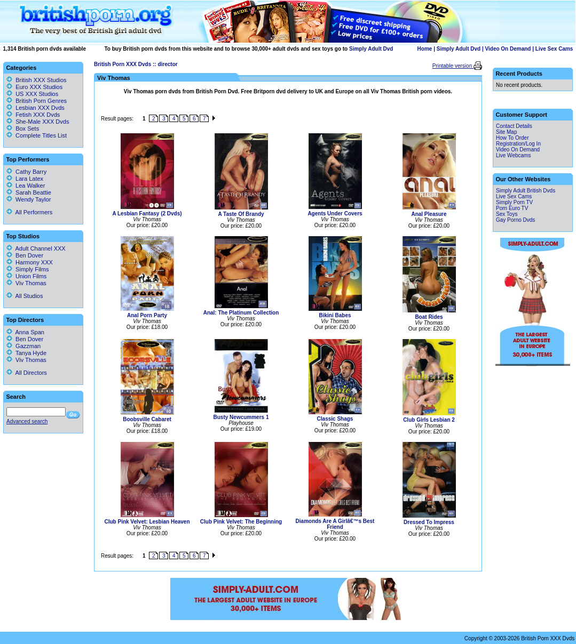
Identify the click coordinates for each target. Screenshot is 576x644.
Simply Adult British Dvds (525, 191)
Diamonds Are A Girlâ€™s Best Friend (335, 524)
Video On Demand (508, 49)
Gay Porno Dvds (515, 220)
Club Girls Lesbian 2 (429, 420)
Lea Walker (25, 185)
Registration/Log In (518, 144)
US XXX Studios (36, 94)
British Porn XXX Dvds (122, 64)
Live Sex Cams (554, 49)
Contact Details (514, 126)
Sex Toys (506, 214)
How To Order (512, 138)
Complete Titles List (36, 135)
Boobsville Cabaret (147, 419)
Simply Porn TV (514, 202)
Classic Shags (335, 419)
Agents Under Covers (334, 213)
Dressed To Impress (429, 522)
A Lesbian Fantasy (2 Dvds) (147, 213)
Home (424, 49)
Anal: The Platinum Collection (241, 313)
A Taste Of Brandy (241, 214)
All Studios (24, 296)
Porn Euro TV (512, 208)
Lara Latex (24, 178)
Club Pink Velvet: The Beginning (241, 522)
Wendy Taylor (28, 199)
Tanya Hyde (26, 353)
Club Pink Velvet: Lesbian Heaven (147, 522)
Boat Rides (429, 317)
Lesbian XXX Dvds (40, 107)
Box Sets (27, 128)
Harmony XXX (29, 262)
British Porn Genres (41, 101)
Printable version (453, 66)
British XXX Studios (40, 80)
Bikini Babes (335, 315)
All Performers (29, 212)
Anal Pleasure (428, 214)
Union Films (26, 276)
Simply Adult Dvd (371, 49)
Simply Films (27, 269)
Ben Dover (24, 255)
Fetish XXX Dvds (37, 114)
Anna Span (25, 332)
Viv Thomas (26, 283)
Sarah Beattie (28, 192)
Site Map (506, 132)
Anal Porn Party (147, 315)
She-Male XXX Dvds (42, 121)
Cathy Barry (26, 171)
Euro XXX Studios (38, 87)
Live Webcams (513, 155)
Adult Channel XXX (36, 248)
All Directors (26, 372)
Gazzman (23, 346)
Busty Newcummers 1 (241, 417)
